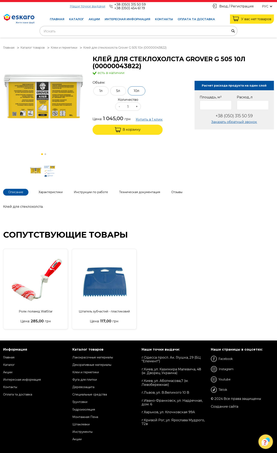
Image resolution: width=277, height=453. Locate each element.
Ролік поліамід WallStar (36, 311)
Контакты (164, 19)
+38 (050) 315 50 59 (130, 4)
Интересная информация (127, 19)
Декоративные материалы (91, 364)
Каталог (76, 19)
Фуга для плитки (84, 379)
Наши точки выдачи (87, 6)
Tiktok (219, 390)
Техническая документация (139, 192)
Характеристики (51, 192)
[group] (43, 97)
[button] (42, 154)
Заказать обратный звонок (234, 122)
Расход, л (245, 97)
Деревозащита (83, 387)
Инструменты (82, 431)
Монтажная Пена (85, 417)
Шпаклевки (81, 424)
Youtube (221, 379)
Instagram (222, 369)
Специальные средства (89, 394)
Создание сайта (224, 406)
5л (118, 91)
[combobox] (138, 31)
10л (136, 91)
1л (101, 91)
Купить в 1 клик (149, 119)
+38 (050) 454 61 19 (129, 8)
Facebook (222, 359)
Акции (94, 19)
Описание (15, 192)
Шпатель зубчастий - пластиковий (104, 311)
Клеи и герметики (85, 372)
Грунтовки (79, 402)
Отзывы (176, 192)
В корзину (128, 129)
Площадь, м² (211, 97)
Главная (57, 19)
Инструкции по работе (91, 192)
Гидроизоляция (83, 409)
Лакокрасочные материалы (92, 357)
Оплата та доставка (196, 19)
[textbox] (138, 31)
